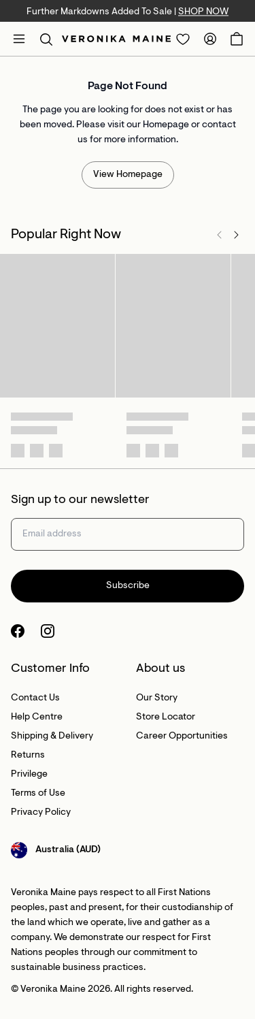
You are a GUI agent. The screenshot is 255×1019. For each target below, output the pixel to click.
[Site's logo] (116, 39)
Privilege (29, 774)
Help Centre (37, 717)
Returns (28, 755)
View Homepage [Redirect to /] (128, 175)
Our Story (156, 698)
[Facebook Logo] (17, 631)
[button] (46, 39)
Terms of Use (38, 793)
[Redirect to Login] (183, 39)
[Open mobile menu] (19, 39)
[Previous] (219, 235)
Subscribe (128, 586)
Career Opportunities (182, 736)
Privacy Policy (41, 813)
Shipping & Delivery (52, 736)
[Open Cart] (236, 38)
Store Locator (165, 717)
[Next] (236, 235)
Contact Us (35, 698)
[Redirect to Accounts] (210, 39)
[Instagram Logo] (47, 631)
